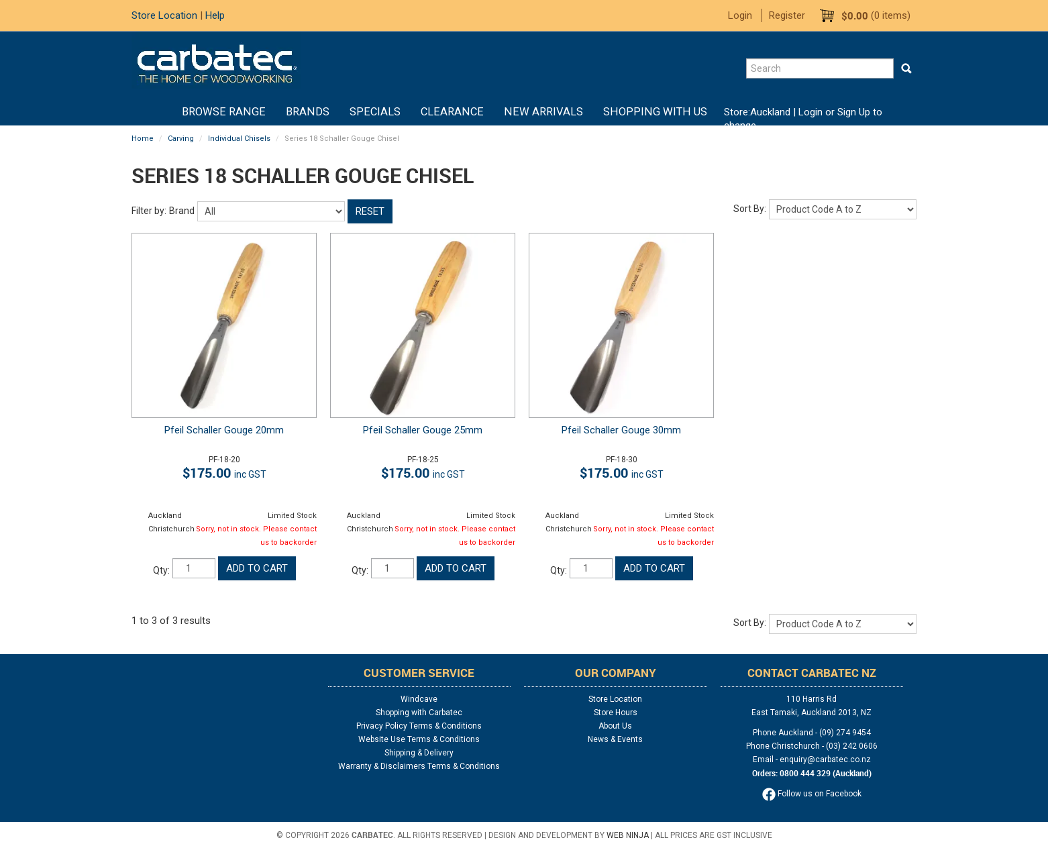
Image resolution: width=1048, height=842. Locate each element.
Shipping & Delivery (419, 752)
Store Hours (615, 712)
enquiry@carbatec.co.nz (825, 759)
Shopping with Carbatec (419, 712)
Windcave (419, 699)
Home (162, 112)
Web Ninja (628, 835)
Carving (181, 138)
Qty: (161, 570)
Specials (375, 111)
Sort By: (749, 208)
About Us (615, 726)
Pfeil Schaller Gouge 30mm (621, 430)
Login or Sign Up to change (803, 118)
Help (215, 15)
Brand (182, 210)
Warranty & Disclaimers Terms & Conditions (419, 766)
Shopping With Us (655, 111)
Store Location (164, 15)
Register (787, 15)
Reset (370, 211)
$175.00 (224, 473)
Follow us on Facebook (811, 793)
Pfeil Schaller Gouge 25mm (422, 430)
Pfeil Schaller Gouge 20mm (224, 430)
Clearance (452, 111)
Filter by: (149, 210)
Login (740, 15)
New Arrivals (543, 111)
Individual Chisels (239, 138)
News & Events (615, 739)
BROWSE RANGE (224, 111)
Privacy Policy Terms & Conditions (419, 726)
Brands (307, 111)
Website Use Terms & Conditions (419, 739)
